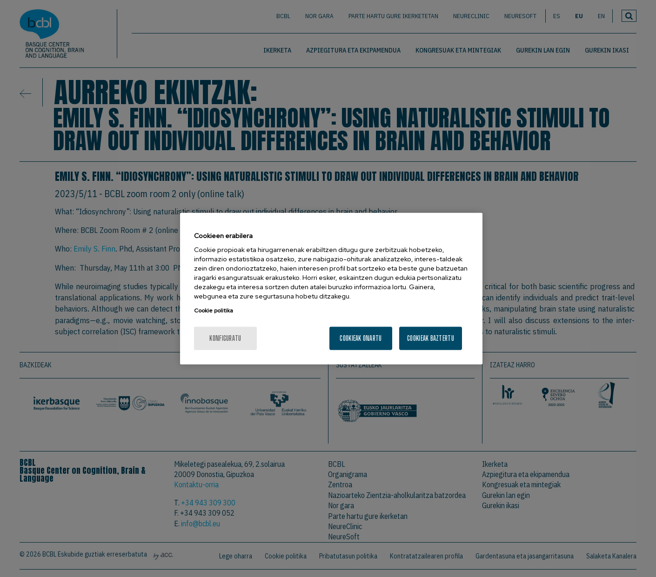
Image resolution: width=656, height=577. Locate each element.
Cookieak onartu (361, 338)
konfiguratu (225, 338)
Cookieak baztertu (430, 338)
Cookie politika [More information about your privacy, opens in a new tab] (213, 310)
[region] (331, 288)
